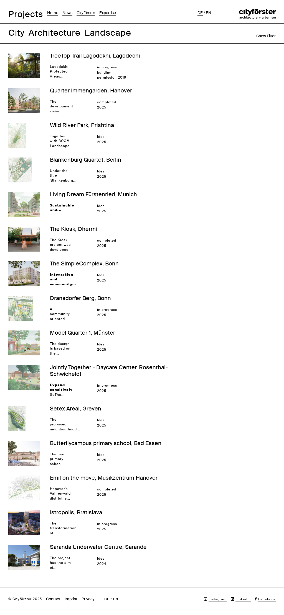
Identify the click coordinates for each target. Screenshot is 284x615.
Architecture (54, 33)
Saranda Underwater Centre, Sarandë (98, 547)
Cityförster (86, 13)
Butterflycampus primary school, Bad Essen (105, 443)
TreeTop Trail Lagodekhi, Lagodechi (95, 55)
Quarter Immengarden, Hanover (91, 90)
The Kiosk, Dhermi (73, 229)
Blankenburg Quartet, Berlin (85, 159)
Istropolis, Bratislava (76, 512)
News (67, 13)
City (16, 33)
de (200, 13)
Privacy (88, 599)
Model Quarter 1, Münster (82, 332)
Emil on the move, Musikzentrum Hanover (104, 477)
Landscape (108, 33)
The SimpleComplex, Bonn (84, 263)
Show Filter (266, 36)
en (208, 13)
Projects (25, 14)
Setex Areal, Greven (75, 408)
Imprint (71, 599)
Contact (53, 599)
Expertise (107, 13)
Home (52, 13)
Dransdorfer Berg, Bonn (80, 298)
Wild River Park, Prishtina (82, 125)
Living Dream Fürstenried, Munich (93, 194)
